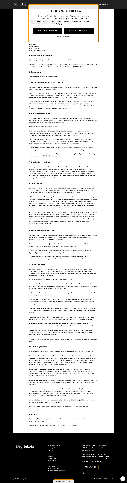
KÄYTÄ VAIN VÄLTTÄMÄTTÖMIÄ (79, 31)
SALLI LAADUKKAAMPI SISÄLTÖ (47, 31)
